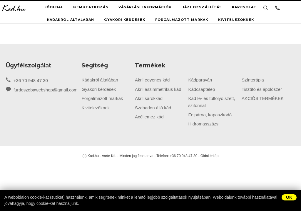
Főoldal (53, 7)
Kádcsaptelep (201, 89)
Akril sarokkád (149, 98)
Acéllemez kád (149, 116)
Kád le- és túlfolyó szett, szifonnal (211, 102)
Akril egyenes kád (152, 79)
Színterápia (253, 79)
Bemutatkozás (90, 7)
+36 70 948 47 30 (27, 80)
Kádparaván (200, 79)
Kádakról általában (70, 20)
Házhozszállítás (201, 7)
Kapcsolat (244, 7)
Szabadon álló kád (153, 107)
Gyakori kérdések (124, 20)
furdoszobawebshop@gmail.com (46, 89)
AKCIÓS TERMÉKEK (263, 98)
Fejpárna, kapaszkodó (210, 114)
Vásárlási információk (144, 7)
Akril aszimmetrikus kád (158, 89)
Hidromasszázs (203, 123)
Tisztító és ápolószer (262, 89)
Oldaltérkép (209, 156)
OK (289, 197)
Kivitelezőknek (236, 20)
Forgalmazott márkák (181, 20)
